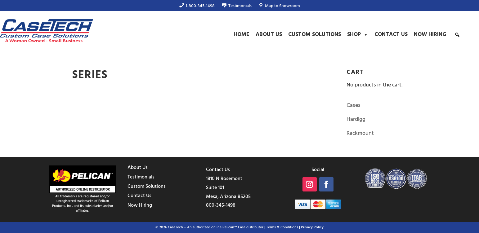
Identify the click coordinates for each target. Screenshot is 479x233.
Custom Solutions (314, 34)
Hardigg (356, 119)
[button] (457, 34)
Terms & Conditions (282, 227)
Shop (357, 34)
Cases (353, 105)
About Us (269, 34)
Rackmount (360, 133)
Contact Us (391, 34)
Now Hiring (430, 34)
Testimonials (141, 177)
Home (241, 34)
